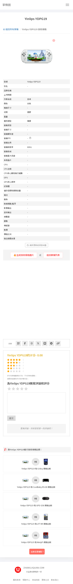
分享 (9, 343)
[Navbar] (67, 4)
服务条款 (17, 579)
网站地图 (36, 579)
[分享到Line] (39, 343)
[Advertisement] (36, 299)
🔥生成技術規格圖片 (24, 255)
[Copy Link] (51, 343)
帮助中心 (26, 579)
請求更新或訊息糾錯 (36, 245)
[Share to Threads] (27, 343)
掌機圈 (6, 5)
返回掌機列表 (52, 255)
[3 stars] (18, 388)
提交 (11, 418)
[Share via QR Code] (15, 343)
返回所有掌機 (11, 29)
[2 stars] (13, 388)
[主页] (19, 568)
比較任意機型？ (37, 551)
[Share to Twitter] (33, 343)
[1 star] (9, 388)
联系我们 (55, 579)
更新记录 (45, 579)
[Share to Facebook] (21, 343)
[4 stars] (22, 388)
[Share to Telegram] (45, 343)
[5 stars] (26, 388)
